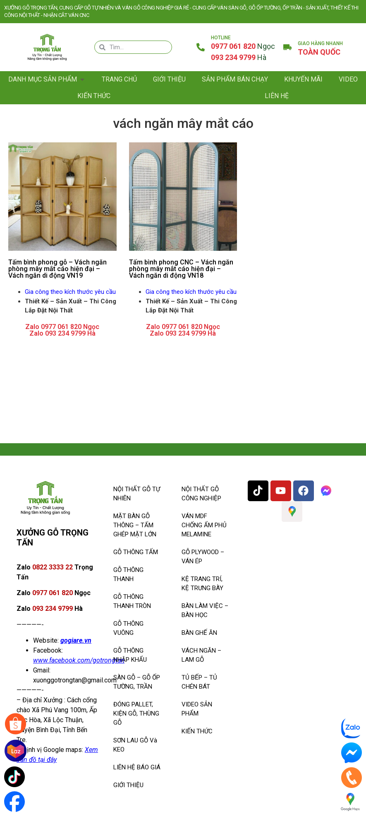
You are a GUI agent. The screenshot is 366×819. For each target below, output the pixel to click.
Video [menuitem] (348, 79)
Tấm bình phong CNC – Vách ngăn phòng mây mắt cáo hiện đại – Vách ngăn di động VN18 (181, 268)
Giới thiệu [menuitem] (169, 79)
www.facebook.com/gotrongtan (78, 660)
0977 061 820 (243, 46)
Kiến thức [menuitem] (93, 96)
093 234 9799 (238, 57)
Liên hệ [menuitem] (277, 96)
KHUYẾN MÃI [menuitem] (303, 79)
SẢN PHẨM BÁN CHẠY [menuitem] (235, 79)
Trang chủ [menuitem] (119, 79)
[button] (82, 79)
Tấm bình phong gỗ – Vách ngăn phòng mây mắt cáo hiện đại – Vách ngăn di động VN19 (57, 268)
